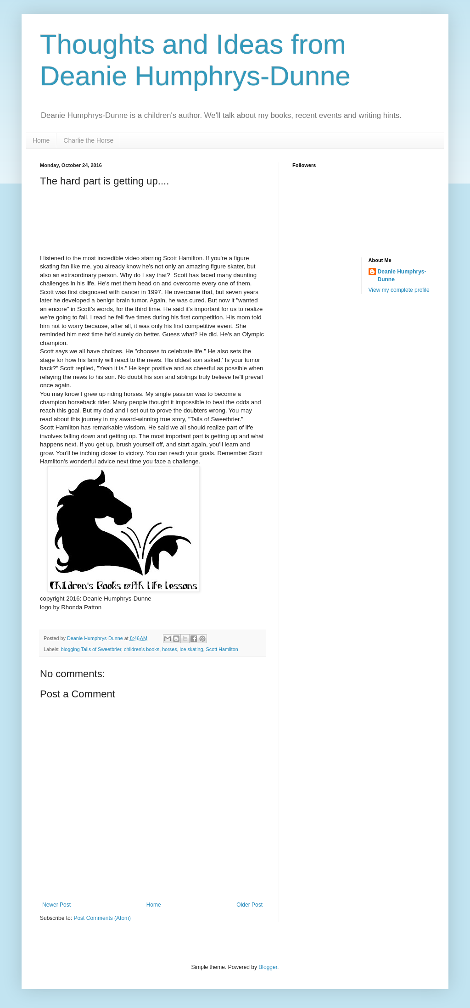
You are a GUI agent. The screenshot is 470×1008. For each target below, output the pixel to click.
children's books (141, 649)
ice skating (191, 649)
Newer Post (56, 905)
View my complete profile (399, 290)
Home (41, 140)
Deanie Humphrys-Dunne (402, 275)
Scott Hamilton (222, 649)
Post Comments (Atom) (102, 918)
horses (169, 649)
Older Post (249, 905)
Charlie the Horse (88, 140)
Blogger (267, 967)
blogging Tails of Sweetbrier (91, 649)
